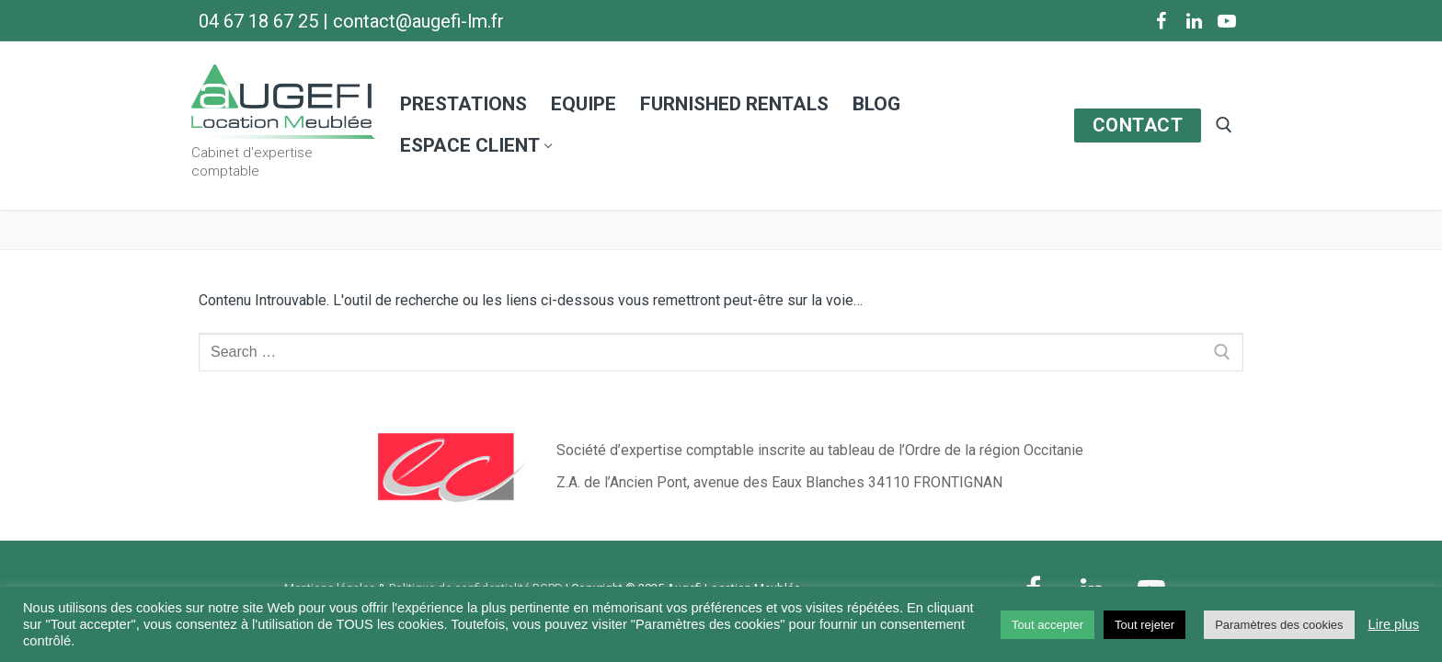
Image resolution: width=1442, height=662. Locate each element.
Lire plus (1393, 624)
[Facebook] (1160, 21)
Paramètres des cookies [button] (1279, 625)
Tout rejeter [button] (1144, 625)
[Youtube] (1226, 21)
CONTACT (1138, 125)
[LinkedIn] (1193, 21)
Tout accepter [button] (1047, 625)
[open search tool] (1224, 125)
